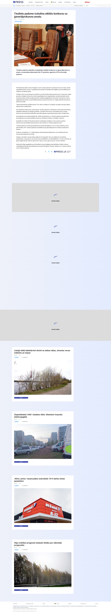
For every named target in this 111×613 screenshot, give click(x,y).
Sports (74, 2)
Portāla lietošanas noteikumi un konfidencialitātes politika (25, 608)
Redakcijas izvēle (39, 2)
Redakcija (76, 5)
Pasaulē (53, 2)
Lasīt (21, 397)
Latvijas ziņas (18, 21)
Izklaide (60, 2)
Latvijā (46, 2)
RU (14, 5)
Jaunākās (31, 2)
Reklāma (81, 5)
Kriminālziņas (67, 2)
